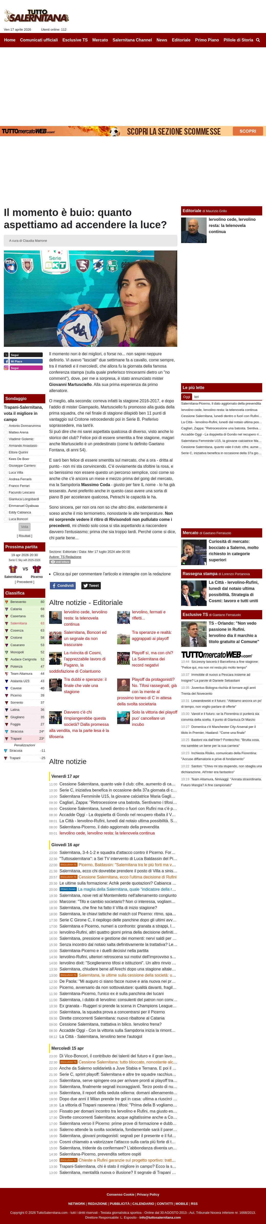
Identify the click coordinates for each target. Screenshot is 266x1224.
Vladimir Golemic (21, 439)
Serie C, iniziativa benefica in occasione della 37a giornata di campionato (126, 790)
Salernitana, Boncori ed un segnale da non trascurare (85, 638)
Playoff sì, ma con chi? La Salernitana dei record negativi (152, 659)
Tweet (91, 586)
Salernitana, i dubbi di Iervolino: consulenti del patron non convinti (119, 1000)
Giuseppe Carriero (22, 465)
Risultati (24, 536)
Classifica (15, 593)
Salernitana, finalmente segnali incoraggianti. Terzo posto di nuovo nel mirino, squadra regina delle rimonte (156, 1086)
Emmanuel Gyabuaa (24, 506)
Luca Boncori (18, 519)
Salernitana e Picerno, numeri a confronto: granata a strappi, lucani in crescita (130, 926)
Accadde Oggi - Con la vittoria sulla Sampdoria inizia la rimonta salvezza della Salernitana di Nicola (149, 1030)
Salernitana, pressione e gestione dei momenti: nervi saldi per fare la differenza (131, 938)
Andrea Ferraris (20, 479)
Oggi (186, 397)
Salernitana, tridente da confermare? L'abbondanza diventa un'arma (121, 1148)
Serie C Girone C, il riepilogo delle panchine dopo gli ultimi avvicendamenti (127, 920)
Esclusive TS (195, 614)
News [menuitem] (162, 40)
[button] (24, 527)
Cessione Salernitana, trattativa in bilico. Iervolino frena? (111, 1024)
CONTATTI (165, 1204)
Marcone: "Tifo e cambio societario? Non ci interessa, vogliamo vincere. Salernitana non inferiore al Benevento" (160, 901)
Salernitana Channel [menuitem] (132, 40)
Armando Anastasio (23, 446)
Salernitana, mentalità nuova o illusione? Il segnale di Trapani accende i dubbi (130, 1172)
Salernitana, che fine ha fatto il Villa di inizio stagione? (108, 908)
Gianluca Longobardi (24, 499)
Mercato (190, 533)
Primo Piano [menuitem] (207, 40)
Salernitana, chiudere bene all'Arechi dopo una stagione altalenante (121, 969)
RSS (194, 1204)
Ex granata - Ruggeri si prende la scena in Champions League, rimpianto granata (133, 1006)
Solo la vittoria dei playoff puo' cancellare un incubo (155, 718)
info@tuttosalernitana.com (160, 1217)
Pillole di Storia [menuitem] (238, 40)
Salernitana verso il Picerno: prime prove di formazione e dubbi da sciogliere (129, 1123)
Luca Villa (16, 472)
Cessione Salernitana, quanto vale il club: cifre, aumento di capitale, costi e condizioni (137, 784)
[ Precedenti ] (24, 582)
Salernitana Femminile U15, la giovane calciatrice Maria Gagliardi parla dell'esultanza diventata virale (151, 796)
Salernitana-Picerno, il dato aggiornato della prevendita (109, 827)
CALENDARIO (143, 1204)
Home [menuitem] (9, 40)
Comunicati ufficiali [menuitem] (39, 40)
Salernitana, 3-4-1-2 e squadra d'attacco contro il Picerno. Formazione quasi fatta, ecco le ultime (147, 852)
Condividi (63, 586)
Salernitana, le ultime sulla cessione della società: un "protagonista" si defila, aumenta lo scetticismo (160, 975)
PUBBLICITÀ (120, 1204)
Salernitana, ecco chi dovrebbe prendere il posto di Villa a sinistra (119, 871)
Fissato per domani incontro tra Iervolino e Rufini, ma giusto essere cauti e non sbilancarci (141, 1111)
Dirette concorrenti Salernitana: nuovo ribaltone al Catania (112, 1018)
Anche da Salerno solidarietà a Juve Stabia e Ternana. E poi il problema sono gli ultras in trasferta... (149, 1068)
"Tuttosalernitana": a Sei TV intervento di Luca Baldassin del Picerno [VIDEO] (130, 858)
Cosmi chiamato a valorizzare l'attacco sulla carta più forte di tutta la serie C (128, 1142)
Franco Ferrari (19, 486)
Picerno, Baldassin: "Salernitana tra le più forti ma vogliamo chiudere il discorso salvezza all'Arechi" (159, 865)
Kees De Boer (19, 459)
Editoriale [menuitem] (181, 40)
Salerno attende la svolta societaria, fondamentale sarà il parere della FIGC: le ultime (137, 1129)
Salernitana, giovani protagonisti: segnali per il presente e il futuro (119, 1136)
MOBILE (181, 1204)
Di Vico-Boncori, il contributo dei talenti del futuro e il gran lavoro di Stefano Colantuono (138, 1056)
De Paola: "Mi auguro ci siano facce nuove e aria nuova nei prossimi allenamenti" (133, 981)
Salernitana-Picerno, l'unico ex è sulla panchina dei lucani (112, 993)
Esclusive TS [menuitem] (75, 40)
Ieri (196, 397)
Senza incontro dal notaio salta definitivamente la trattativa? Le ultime (122, 944)
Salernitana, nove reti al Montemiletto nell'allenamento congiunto (118, 895)
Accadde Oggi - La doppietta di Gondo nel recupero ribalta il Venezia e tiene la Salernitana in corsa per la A (156, 815)
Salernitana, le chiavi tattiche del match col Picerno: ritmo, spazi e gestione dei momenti (139, 914)
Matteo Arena (18, 432)
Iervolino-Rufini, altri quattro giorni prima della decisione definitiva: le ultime (127, 932)
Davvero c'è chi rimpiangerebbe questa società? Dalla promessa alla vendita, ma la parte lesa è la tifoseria (79, 724)
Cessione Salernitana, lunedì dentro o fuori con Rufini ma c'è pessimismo (126, 808)
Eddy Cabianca (20, 512)
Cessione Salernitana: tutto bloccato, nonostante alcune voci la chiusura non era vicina (148, 1062)
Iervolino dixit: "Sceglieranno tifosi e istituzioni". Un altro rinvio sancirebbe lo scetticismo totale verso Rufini (156, 963)
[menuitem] (258, 40)
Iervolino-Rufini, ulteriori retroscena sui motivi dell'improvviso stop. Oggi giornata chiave (139, 957)
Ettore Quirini (18, 452)
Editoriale (69, 552)
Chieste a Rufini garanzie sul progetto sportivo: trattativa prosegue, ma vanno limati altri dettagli (156, 1160)
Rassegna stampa (200, 573)
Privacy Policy (148, 1194)
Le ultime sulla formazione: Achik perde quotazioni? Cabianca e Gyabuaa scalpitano (136, 883)
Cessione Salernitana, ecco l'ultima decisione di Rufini (118, 877)
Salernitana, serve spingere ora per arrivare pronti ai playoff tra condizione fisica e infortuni (142, 1080)
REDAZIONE (97, 1204)
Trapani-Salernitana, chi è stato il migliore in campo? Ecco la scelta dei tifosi (128, 1166)
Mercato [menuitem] (100, 40)
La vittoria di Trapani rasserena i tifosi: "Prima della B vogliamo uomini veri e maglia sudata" (142, 1105)
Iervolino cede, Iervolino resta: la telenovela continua (85, 618)
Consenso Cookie (120, 1194)
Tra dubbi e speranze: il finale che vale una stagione (85, 685)
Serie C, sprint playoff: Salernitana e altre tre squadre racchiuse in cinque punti (131, 1074)
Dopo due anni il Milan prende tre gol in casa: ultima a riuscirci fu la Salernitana (131, 1099)
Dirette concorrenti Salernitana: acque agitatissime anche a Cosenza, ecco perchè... (136, 1117)
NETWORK (76, 1204)
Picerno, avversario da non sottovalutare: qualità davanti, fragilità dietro (124, 987)
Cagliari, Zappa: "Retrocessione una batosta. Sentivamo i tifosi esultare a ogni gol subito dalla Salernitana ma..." (161, 802)
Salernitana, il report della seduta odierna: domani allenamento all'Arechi (125, 1093)
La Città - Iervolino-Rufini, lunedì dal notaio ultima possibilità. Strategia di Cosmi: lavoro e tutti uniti (148, 821)
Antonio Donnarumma (25, 426)
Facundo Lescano (22, 492)
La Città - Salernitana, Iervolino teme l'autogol (101, 1036)
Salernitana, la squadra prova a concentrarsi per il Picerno (112, 1012)
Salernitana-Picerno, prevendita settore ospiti (100, 1154)
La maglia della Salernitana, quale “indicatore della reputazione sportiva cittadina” (142, 889)
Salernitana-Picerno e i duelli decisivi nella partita (104, 950)
